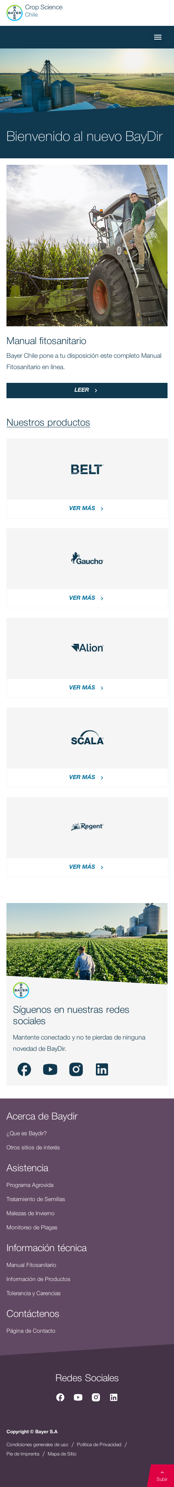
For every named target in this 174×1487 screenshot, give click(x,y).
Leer (87, 390)
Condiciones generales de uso (37, 1445)
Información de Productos (38, 1279)
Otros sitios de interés (33, 1148)
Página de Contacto (30, 1331)
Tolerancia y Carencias (33, 1293)
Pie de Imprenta (22, 1454)
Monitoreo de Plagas (31, 1228)
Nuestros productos (48, 423)
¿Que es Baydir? (26, 1133)
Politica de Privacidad (99, 1445)
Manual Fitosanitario (31, 1265)
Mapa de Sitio (62, 1454)
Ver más (87, 508)
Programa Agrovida (29, 1185)
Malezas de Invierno (30, 1213)
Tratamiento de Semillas (35, 1199)
